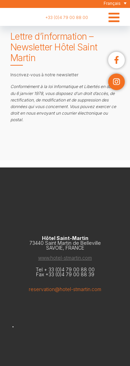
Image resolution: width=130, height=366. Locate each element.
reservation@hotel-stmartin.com (65, 289)
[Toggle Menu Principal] (114, 12)
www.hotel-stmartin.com (65, 258)
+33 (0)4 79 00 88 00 (66, 17)
